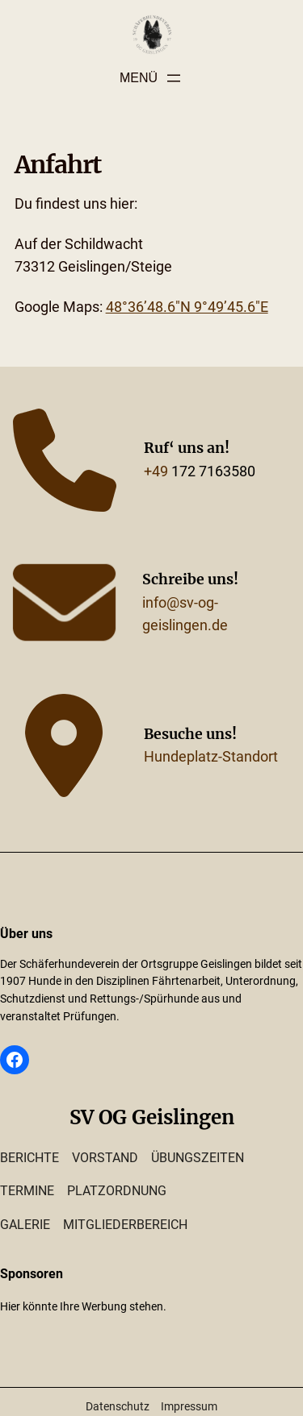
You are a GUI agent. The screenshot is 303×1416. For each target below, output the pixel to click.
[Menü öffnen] (151, 78)
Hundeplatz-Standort (211, 757)
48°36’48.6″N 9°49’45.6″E (187, 307)
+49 (156, 471)
